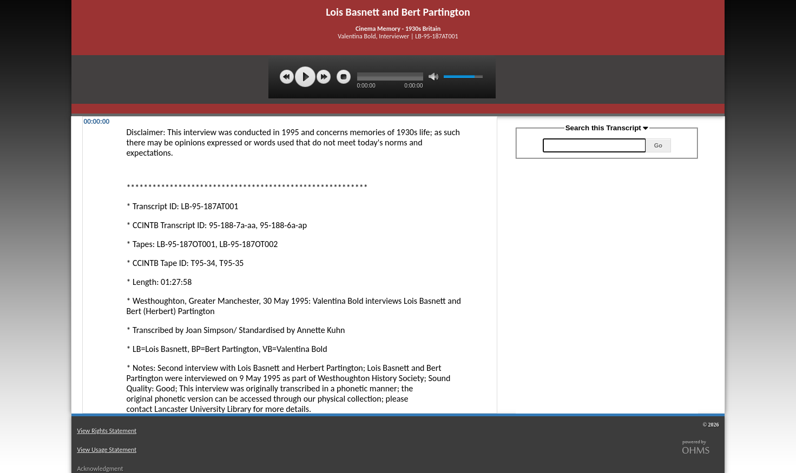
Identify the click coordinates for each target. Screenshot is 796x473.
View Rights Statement (106, 431)
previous (286, 76)
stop (343, 76)
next (323, 76)
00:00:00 (96, 121)
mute (433, 76)
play (305, 77)
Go (658, 145)
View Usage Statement (106, 450)
